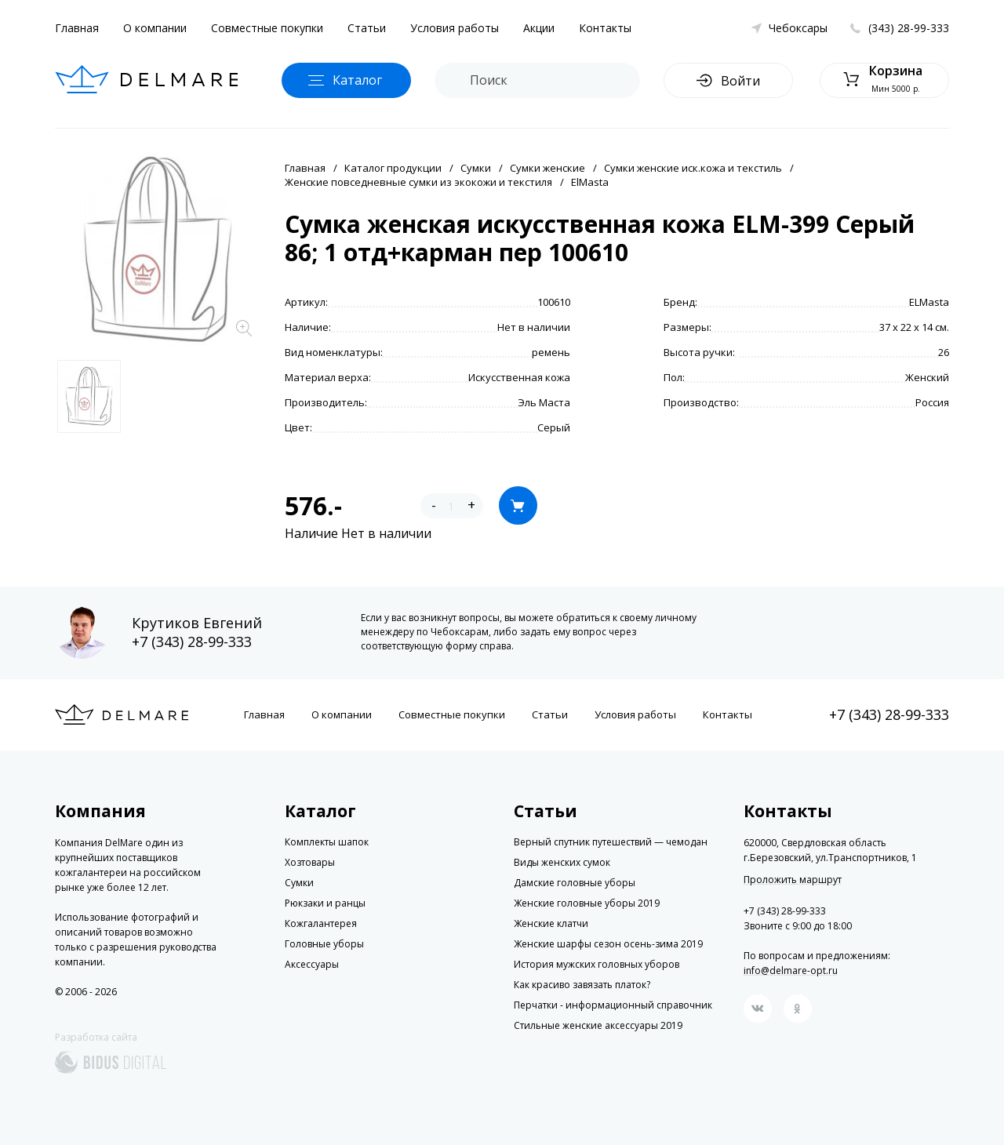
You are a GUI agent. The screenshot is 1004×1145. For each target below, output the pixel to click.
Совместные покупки (267, 27)
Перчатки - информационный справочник (613, 1005)
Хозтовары (310, 862)
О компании (155, 27)
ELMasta (929, 302)
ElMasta (590, 182)
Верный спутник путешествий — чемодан (611, 842)
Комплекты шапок (327, 842)
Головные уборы (324, 944)
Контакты (605, 27)
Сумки (475, 168)
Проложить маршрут (793, 880)
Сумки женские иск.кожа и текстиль (693, 168)
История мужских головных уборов (596, 964)
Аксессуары (312, 964)
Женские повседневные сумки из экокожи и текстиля (418, 182)
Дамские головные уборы (574, 882)
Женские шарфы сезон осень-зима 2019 (608, 944)
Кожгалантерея (321, 923)
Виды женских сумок (562, 862)
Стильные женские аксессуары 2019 (598, 1025)
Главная (77, 27)
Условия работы (454, 27)
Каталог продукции (393, 168)
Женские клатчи (551, 923)
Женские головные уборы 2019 (587, 903)
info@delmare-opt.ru (791, 970)
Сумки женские (547, 168)
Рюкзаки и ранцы (325, 903)
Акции (539, 27)
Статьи (366, 27)
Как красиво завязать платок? (582, 984)
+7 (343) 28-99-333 (192, 641)
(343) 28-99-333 (908, 27)
